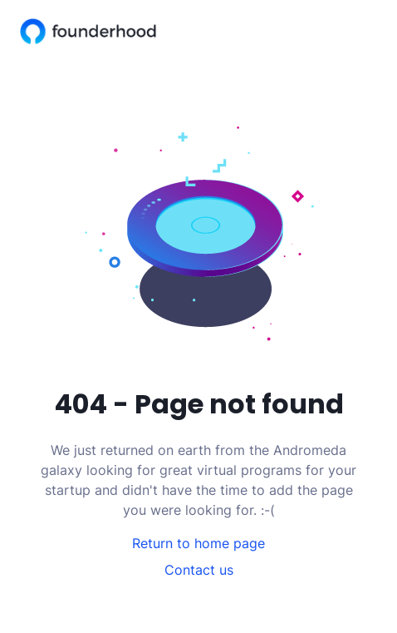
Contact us (198, 569)
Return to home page (198, 543)
